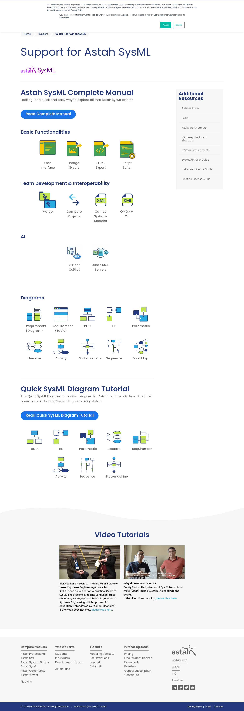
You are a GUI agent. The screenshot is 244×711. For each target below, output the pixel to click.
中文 (174, 674)
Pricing (128, 654)
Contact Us (131, 675)
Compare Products (34, 647)
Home (27, 33)
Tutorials (96, 647)
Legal (208, 707)
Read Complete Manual (48, 113)
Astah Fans (62, 669)
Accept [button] (166, 25)
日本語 (176, 667)
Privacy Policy (195, 707)
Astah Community (33, 671)
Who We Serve (65, 647)
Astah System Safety (35, 662)
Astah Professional (33, 654)
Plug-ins (26, 681)
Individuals (62, 658)
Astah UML (27, 658)
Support (43, 33)
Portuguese (179, 660)
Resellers (130, 666)
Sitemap (219, 707)
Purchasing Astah (136, 647)
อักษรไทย (177, 680)
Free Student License (138, 658)
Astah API (96, 666)
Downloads (131, 662)
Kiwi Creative (99, 706)
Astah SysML (29, 666)
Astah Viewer (29, 675)
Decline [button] (179, 25)
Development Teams (69, 662)
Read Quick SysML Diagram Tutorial (60, 415)
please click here (101, 610)
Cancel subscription (137, 671)
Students (61, 654)
